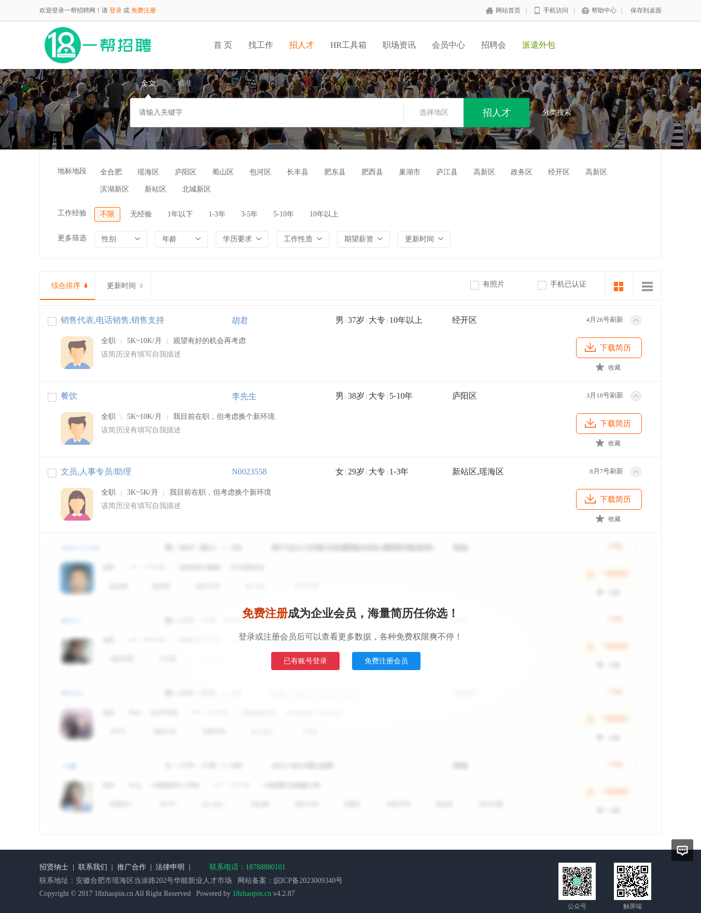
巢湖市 (409, 172)
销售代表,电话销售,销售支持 (112, 320)
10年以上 (324, 214)
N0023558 (249, 471)
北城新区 (196, 189)
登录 (115, 10)
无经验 (141, 214)
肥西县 (372, 172)
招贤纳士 (53, 867)
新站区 (155, 189)
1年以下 (180, 214)
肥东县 (335, 172)
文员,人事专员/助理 (96, 471)
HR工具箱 (348, 44)
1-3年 (217, 214)
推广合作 (131, 867)
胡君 (240, 320)
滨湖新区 (114, 189)
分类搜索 (556, 112)
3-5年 (249, 214)
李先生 (244, 396)
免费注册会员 (386, 661)
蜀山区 (223, 172)
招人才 (301, 44)
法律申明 (170, 867)
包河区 (260, 172)
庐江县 (447, 172)
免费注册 (143, 10)
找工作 (260, 44)
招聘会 (493, 44)
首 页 (223, 44)
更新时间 (121, 286)
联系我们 (92, 867)
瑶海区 (148, 172)
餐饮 (69, 395)
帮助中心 (604, 10)
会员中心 (448, 44)
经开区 (559, 172)
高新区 (484, 172)
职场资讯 (399, 44)
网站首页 (508, 10)
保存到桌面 (646, 10)
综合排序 (65, 286)
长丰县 (298, 172)
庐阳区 (186, 172)
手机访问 (555, 10)
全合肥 (111, 172)
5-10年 (283, 214)
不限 (107, 214)
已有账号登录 (305, 661)
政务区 (521, 172)
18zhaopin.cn (251, 893)
